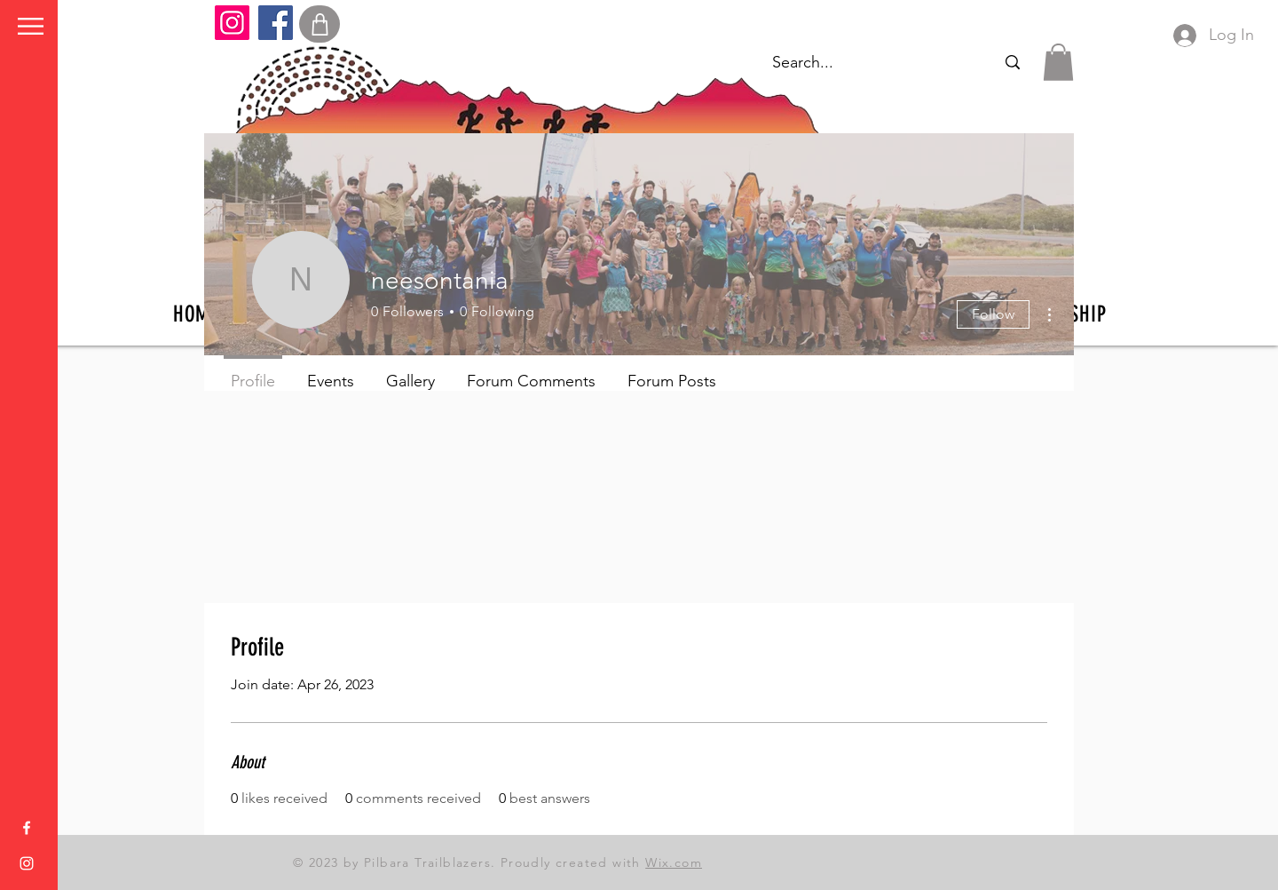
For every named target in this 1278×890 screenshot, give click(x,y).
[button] (30, 26)
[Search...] (1012, 63)
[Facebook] (275, 22)
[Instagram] (232, 22)
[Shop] (319, 24)
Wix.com (673, 862)
